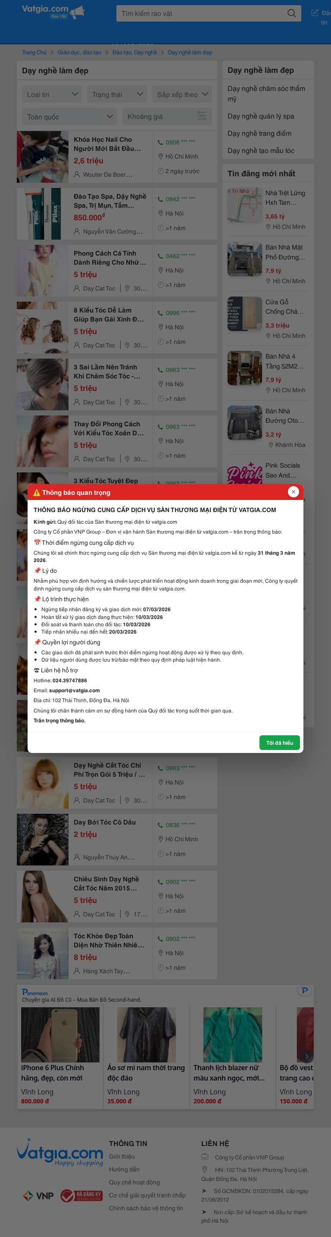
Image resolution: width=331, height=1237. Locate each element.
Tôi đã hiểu (279, 742)
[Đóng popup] (293, 491)
